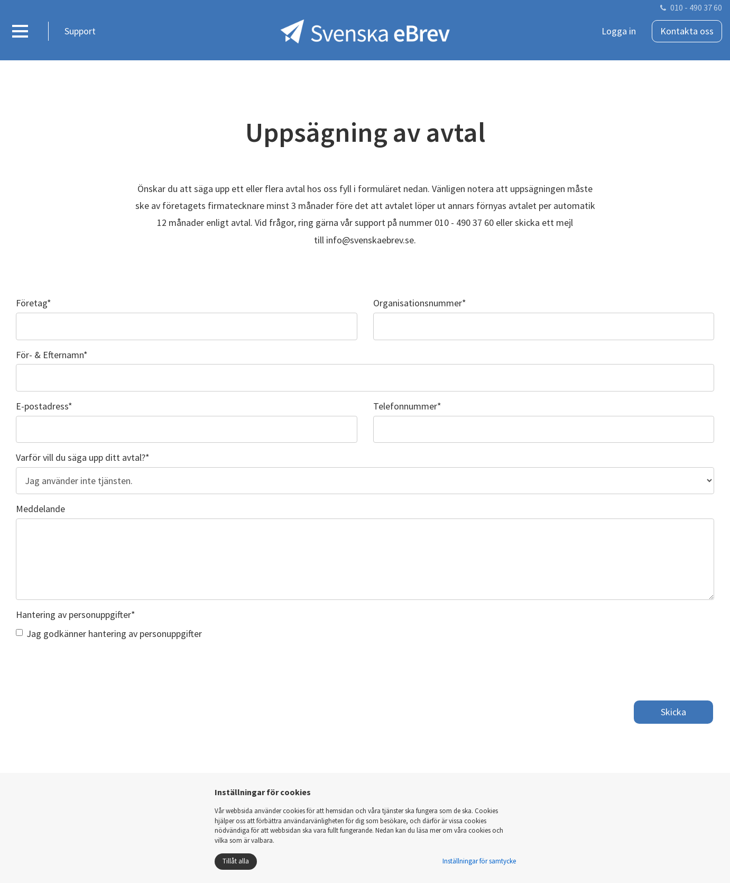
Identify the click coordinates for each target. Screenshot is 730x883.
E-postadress (44, 406)
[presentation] (96, 666)
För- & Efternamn (52, 355)
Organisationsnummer (419, 303)
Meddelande (40, 509)
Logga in (619, 31)
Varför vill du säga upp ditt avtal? (83, 457)
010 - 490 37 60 (696, 7)
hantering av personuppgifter (145, 633)
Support (80, 31)
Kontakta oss (687, 31)
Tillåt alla (236, 861)
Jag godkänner (109, 633)
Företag (33, 303)
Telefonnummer (407, 406)
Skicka (673, 712)
